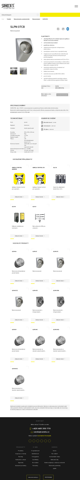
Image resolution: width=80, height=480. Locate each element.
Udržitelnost (35, 453)
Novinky (20, 456)
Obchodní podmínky (55, 465)
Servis (54, 450)
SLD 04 (14, 206)
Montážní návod (48, 122)
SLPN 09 (14, 329)
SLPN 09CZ (15, 368)
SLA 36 (55, 167)
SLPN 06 (14, 251)
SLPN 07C (55, 251)
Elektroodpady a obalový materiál (54, 462)
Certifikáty (35, 459)
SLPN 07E (35, 290)
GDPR (54, 468)
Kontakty (35, 465)
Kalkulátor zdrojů (21, 459)
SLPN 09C (35, 329)
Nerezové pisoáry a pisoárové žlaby (22, 19)
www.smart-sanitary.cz (33, 477)
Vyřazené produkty (20, 465)
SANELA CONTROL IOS (39, 167)
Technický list (47, 126)
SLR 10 (34, 206)
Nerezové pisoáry (36, 19)
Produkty (9, 19)
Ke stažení (35, 462)
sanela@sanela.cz (41, 432)
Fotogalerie (35, 456)
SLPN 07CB (45, 19)
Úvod (3, 19)
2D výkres (46, 129)
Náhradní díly (54, 459)
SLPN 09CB (56, 329)
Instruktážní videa (54, 456)
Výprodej (20, 462)
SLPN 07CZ (15, 290)
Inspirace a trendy (20, 453)
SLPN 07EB (56, 290)
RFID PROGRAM (48, 477)
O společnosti (35, 450)
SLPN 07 (35, 251)
